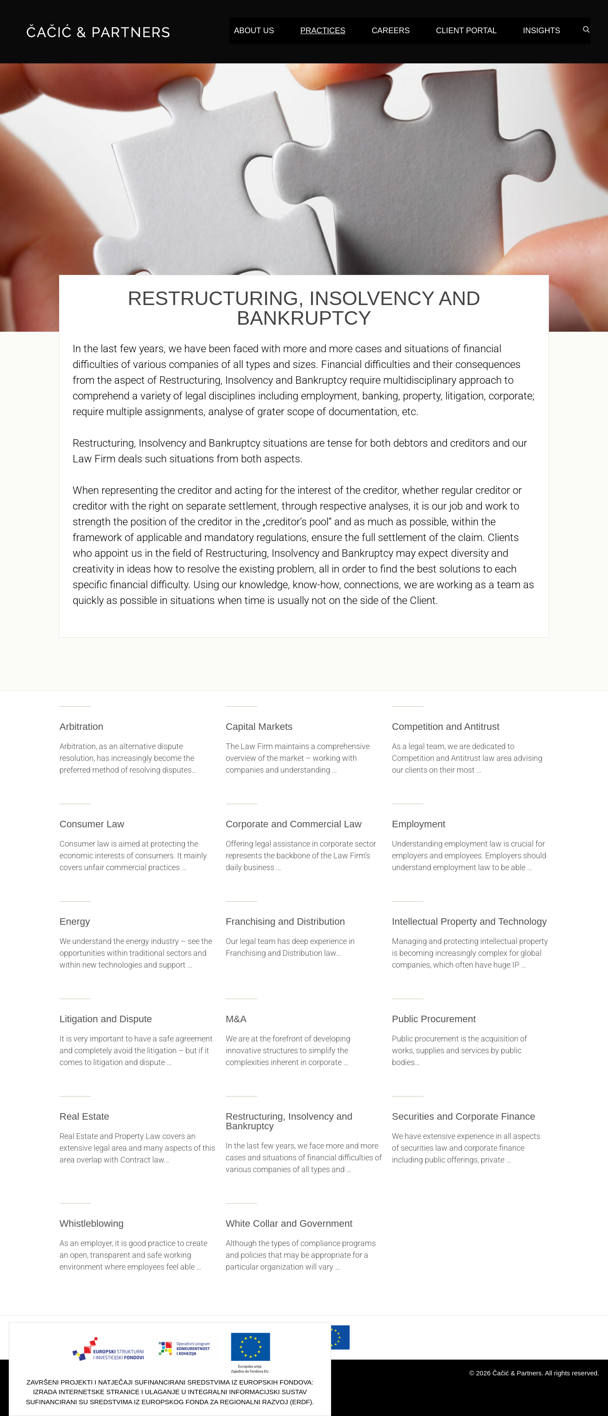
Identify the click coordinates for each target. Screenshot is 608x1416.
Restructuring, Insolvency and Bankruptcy (289, 1121)
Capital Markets (259, 726)
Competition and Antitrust (446, 726)
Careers (391, 30)
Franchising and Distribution (285, 921)
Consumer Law (91, 824)
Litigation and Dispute (105, 1018)
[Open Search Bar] (586, 29)
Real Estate (84, 1116)
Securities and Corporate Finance (463, 1116)
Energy (74, 921)
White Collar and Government (289, 1223)
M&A (236, 1018)
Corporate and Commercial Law (294, 824)
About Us (254, 30)
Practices (323, 30)
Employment (418, 824)
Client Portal (466, 30)
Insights (541, 30)
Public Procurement (434, 1018)
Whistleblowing (91, 1223)
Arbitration (81, 726)
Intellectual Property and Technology (469, 921)
